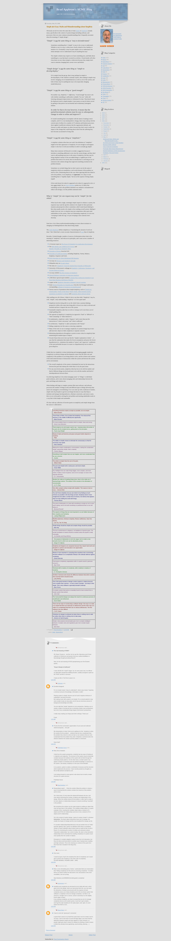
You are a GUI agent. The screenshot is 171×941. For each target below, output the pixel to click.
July (104, 133)
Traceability (106, 96)
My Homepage (117, 33)
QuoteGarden (53, 291)
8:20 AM (53, 846)
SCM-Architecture (107, 86)
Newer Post (48, 935)
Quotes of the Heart (63, 291)
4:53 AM (53, 880)
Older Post (92, 935)
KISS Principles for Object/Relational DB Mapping (64, 258)
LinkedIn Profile (117, 38)
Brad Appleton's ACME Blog (74, 9)
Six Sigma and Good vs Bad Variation (113, 142)
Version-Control (107, 100)
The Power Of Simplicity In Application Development (76, 244)
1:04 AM (53, 781)
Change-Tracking (107, 63)
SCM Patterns (117, 37)
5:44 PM (53, 679)
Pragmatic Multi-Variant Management (113, 148)
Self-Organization (107, 90)
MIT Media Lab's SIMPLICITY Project (63, 246)
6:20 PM (53, 925)
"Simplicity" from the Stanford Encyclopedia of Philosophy (74, 266)
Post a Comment (50, 930)
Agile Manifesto (53, 230)
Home (71, 935)
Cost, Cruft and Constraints (110, 146)
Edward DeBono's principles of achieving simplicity (64, 275)
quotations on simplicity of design (59, 294)
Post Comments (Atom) (61, 939)
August (105, 131)
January (105, 160)
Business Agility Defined (109, 144)
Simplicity (84, 31)
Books (104, 59)
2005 (103, 162)
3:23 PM (53, 906)
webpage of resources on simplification (69, 287)
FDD (104, 71)
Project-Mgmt (106, 84)
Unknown (60, 683)
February (106, 158)
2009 (103, 115)
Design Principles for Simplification (63, 285)
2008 (103, 117)
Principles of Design (55, 251)
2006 (103, 121)
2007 (103, 119)
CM (104, 65)
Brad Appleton (61, 785)
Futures (105, 74)
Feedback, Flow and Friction (110, 152)
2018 (103, 113)
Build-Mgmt (106, 61)
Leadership (106, 76)
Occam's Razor (64, 263)
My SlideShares (117, 35)
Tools (104, 94)
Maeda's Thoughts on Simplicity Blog (60, 249)
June (104, 135)
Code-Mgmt (106, 67)
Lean (82, 232)
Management (106, 82)
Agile (53, 632)
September (106, 129)
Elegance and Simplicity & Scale (66, 261)
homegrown (61, 883)
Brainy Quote (73, 291)
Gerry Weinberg (70, 185)
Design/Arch (59, 632)
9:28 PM (53, 862)
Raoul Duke (61, 910)
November (106, 125)
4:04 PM (53, 744)
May (104, 137)
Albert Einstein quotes (84, 291)
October (105, 127)
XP (103, 102)
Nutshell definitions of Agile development (114, 150)
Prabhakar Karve (62, 747)
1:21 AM (53, 719)
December (106, 123)
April (104, 154)
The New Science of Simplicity (68, 273)
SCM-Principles (107, 88)
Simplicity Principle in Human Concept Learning (72, 282)
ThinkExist (88, 289)
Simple (78, 31)
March (105, 156)
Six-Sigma (105, 92)
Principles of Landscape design (58, 253)
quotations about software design (80, 294)
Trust (104, 98)
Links (104, 80)
